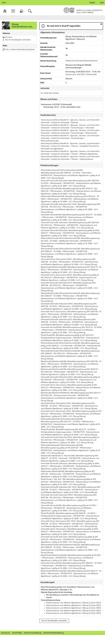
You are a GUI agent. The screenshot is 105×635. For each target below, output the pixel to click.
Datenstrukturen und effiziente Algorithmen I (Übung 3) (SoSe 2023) (73, 608)
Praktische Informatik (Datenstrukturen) (81, 61)
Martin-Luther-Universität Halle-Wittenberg (83, 10)
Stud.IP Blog (17, 633)
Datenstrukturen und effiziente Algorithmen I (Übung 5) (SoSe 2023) (73, 613)
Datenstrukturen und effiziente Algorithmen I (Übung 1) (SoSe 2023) (73, 603)
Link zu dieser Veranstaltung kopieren (20, 49)
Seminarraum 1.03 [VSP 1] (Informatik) (81, 74)
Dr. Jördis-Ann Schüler (50, 93)
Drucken (8, 37)
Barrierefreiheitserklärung (54, 633)
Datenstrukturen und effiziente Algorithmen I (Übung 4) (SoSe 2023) (73, 611)
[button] (101, 24)
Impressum (5, 633)
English (92, 3)
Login (102, 3)
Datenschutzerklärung (32, 633)
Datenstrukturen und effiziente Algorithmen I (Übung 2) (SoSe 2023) (73, 605)
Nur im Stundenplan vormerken (18, 40)
